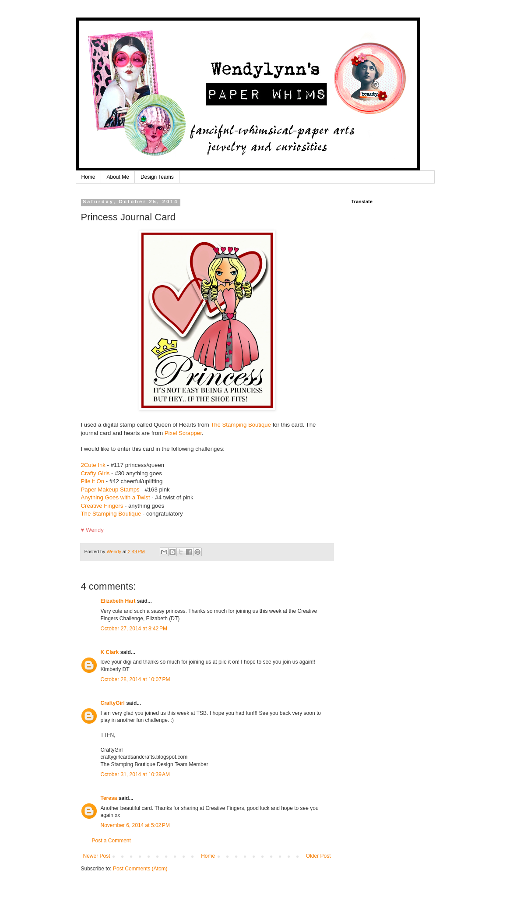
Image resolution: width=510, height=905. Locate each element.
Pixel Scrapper (183, 433)
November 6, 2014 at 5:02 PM (135, 825)
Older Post (318, 856)
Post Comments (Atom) (140, 869)
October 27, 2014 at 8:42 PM (134, 629)
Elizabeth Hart (118, 601)
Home (88, 177)
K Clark (110, 652)
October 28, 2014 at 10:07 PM (135, 679)
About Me (118, 177)
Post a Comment (111, 841)
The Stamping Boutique (241, 424)
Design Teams (157, 177)
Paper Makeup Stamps (110, 489)
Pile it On (93, 481)
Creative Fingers (102, 505)
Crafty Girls (95, 473)
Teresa (109, 798)
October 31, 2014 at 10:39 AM (135, 774)
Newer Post (96, 856)
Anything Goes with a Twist (116, 497)
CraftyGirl (113, 703)
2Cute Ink (93, 465)
